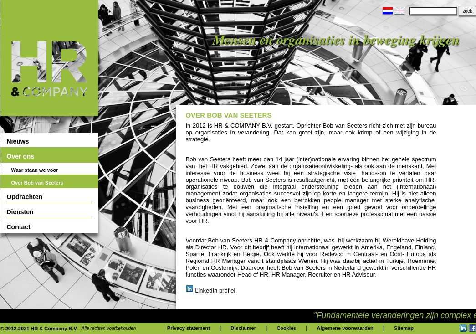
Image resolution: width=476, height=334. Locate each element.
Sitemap (404, 328)
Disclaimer (243, 328)
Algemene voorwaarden (345, 328)
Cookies (286, 328)
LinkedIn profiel (215, 290)
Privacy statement (188, 328)
